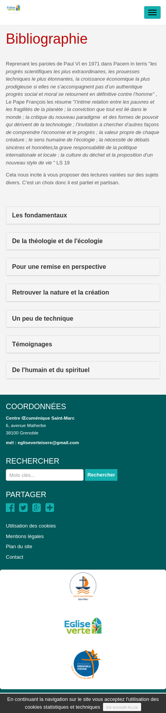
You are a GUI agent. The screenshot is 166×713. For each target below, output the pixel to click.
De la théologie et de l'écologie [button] (57, 241)
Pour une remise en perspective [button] (59, 266)
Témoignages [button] (32, 344)
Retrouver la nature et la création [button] (60, 292)
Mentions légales (25, 536)
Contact (14, 557)
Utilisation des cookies (31, 526)
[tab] (83, 215)
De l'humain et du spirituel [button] (50, 370)
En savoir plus (122, 707)
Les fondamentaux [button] (39, 215)
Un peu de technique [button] (42, 318)
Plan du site (19, 546)
